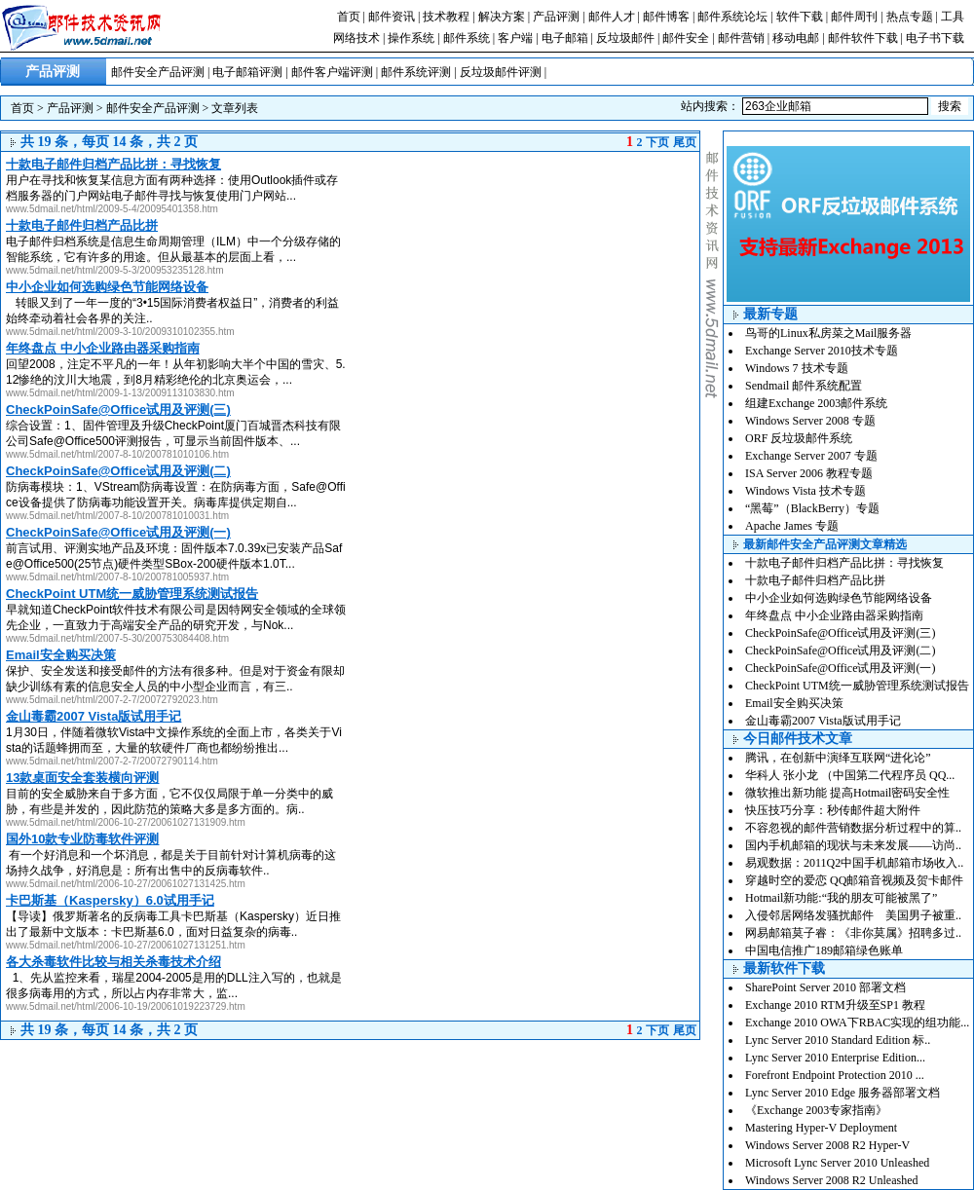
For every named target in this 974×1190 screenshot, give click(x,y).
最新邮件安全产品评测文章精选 (825, 544)
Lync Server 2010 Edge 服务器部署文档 (842, 1092)
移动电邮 (795, 38)
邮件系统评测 (416, 72)
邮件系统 (466, 38)
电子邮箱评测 (247, 72)
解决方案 (501, 16)
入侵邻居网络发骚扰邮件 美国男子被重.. (853, 915)
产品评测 (556, 16)
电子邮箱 (565, 38)
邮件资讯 (391, 16)
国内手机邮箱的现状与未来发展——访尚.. (853, 845)
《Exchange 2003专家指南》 (816, 1110)
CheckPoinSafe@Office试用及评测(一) (840, 668)
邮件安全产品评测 (158, 72)
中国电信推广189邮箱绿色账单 (824, 950)
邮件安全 (685, 38)
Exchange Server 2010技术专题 (821, 350)
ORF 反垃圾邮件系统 (798, 438)
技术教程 (446, 16)
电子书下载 (935, 38)
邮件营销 (741, 38)
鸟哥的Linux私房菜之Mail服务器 (828, 333)
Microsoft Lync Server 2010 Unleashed (837, 1163)
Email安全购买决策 (794, 703)
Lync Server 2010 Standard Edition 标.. (837, 1040)
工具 (952, 16)
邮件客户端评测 (332, 72)
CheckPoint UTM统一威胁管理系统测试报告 (857, 685)
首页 (348, 16)
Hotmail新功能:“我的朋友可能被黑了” (841, 898)
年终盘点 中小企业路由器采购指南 (834, 615)
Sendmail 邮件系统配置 (803, 385)
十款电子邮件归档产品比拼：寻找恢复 (844, 563)
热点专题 (909, 16)
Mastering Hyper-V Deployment (821, 1127)
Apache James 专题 (792, 526)
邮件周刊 (854, 16)
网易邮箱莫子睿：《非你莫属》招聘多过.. (853, 933)
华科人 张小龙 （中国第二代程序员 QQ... (850, 775)
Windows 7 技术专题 (796, 368)
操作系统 (411, 38)
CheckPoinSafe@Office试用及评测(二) (840, 650)
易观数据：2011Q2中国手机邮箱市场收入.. (854, 863)
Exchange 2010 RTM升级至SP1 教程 (835, 1005)
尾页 (684, 142)
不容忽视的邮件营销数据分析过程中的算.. (853, 828)
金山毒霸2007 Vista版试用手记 (823, 720)
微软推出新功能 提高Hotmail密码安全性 (847, 793)
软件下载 (799, 16)
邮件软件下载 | (867, 38)
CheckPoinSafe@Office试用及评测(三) (840, 633)
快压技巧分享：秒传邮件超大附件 (832, 810)
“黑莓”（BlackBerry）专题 (812, 508)
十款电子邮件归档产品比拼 (815, 580)
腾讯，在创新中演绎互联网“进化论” (838, 757)
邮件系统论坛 (732, 16)
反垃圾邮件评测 (501, 72)
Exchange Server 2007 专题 (811, 456)
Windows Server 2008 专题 (810, 421)
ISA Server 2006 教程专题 (809, 473)
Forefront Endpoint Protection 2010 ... (834, 1075)
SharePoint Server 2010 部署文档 (825, 987)
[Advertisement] (536, 225)
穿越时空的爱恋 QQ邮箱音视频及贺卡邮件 (854, 880)
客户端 (515, 38)
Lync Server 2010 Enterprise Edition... (835, 1057)
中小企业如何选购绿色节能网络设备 (838, 598)
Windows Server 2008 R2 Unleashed (831, 1180)
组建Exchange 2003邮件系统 (816, 403)
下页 (657, 142)
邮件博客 (666, 16)
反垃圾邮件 (625, 38)
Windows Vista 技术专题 (805, 491)
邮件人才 (611, 16)
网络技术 (356, 38)
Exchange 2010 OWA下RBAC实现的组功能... (857, 1022)
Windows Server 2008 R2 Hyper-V (827, 1145)
